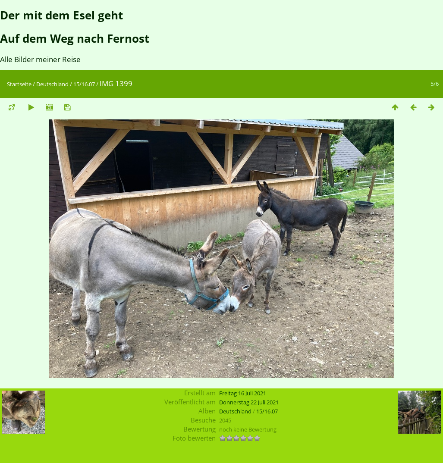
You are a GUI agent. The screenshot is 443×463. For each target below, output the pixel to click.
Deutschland (52, 84)
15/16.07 (84, 84)
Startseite (19, 84)
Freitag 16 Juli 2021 (242, 393)
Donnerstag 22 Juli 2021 (249, 402)
